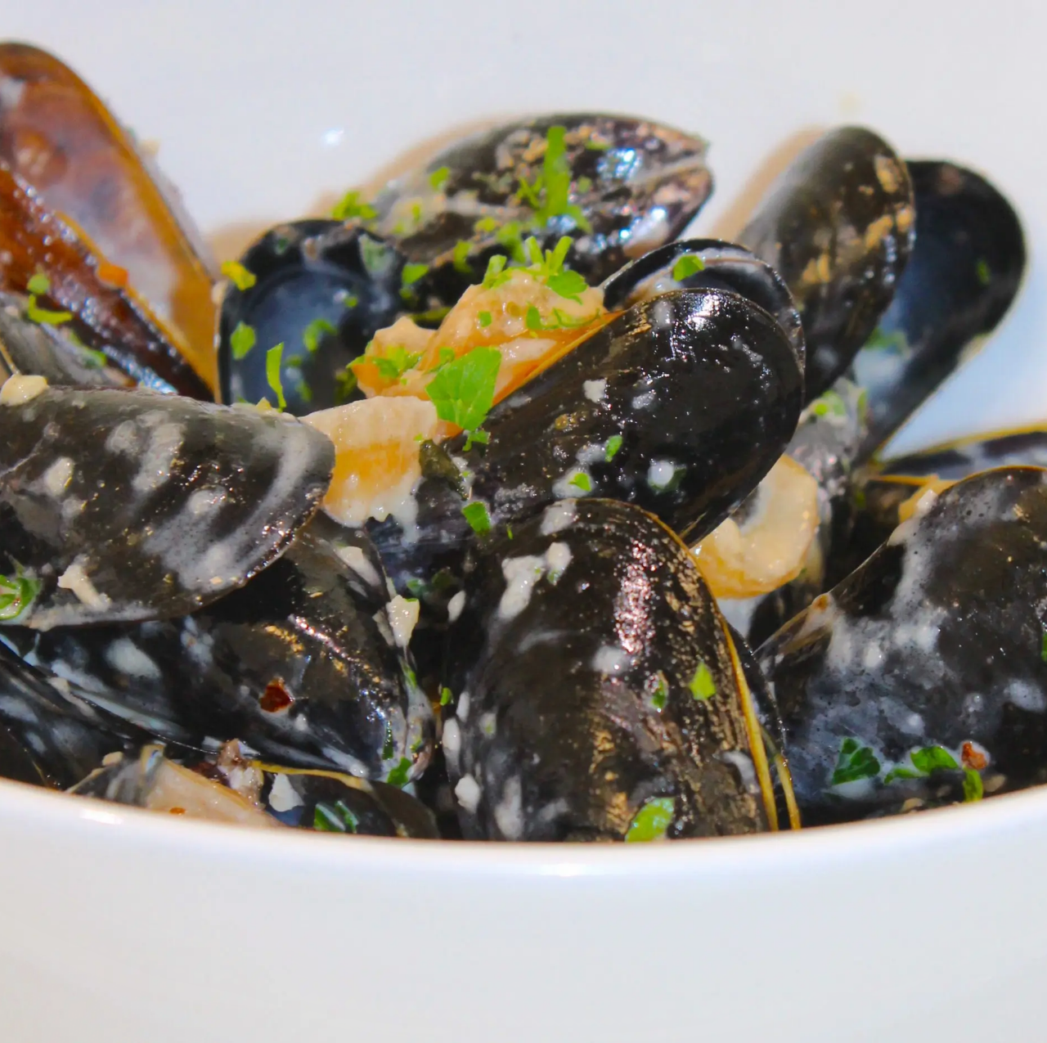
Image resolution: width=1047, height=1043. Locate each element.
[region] (122, 624)
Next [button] (208, 620)
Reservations (123, 304)
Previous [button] (37, 620)
